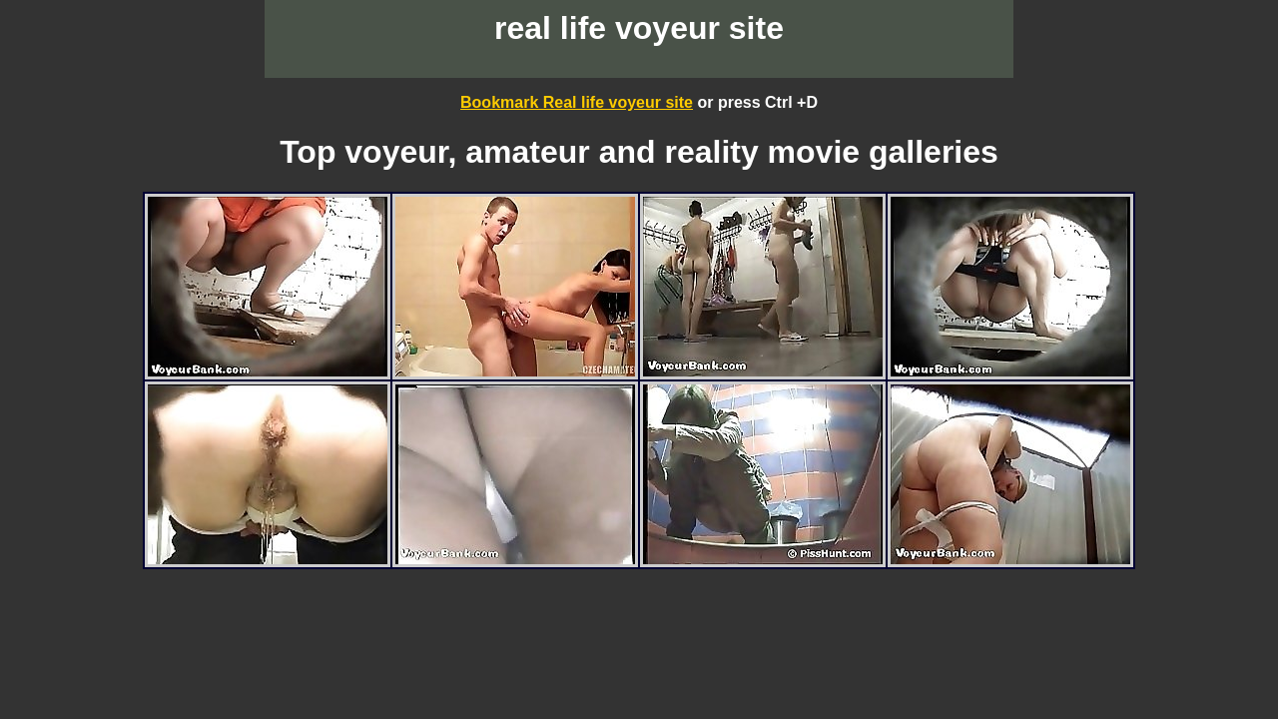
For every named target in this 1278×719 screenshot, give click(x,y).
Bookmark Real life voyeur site (576, 102)
